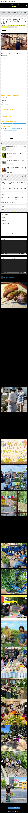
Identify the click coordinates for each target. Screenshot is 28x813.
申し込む (14, 6)
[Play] (3, 253)
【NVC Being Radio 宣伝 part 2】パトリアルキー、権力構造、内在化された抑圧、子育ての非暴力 (16, 169)
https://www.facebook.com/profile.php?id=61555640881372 (13, 123)
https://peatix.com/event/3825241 (8, 117)
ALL (9, 25)
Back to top (14, 212)
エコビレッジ (3, 226)
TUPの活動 (12, 25)
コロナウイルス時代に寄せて (6, 233)
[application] (14, 247)
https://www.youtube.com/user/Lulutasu (14, 128)
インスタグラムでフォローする (14, 807)
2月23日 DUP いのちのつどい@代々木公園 (9, 202)
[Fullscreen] (25, 253)
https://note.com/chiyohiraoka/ (10, 130)
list (11, 137)
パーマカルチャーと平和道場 (20, 25)
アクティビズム (4, 223)
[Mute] (23, 253)
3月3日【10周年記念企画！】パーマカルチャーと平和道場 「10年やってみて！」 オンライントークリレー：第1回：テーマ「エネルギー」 (14, 188)
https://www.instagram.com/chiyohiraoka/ (15, 131)
